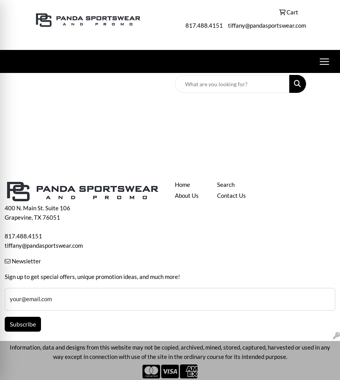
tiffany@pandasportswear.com (267, 25)
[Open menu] (324, 61)
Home (182, 184)
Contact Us (231, 195)
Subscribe (23, 324)
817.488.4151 (204, 25)
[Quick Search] (232, 84)
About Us (187, 195)
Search (226, 184)
